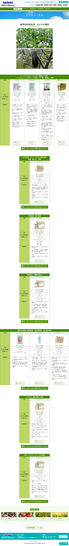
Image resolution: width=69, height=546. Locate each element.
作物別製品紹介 (33, 8)
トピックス (26, 8)
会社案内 (65, 5)
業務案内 (60, 5)
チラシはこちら (17, 143)
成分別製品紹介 (41, 8)
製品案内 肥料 (39, 5)
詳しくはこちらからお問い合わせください (34, 148)
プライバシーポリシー (34, 541)
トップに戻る (63, 543)
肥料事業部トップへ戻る (34, 527)
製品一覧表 (48, 8)
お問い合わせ (63, 2)
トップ (33, 5)
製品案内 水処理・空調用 (50, 5)
